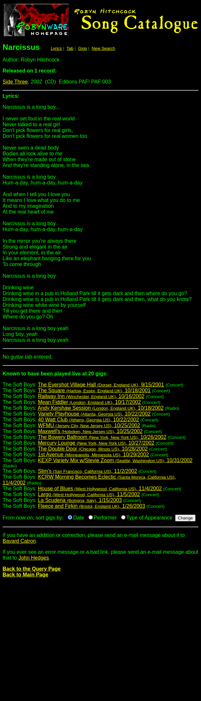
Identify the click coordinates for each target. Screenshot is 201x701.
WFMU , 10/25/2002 (89, 425)
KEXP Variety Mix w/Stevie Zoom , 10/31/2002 (115, 460)
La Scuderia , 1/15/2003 (80, 500)
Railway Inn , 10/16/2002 (91, 396)
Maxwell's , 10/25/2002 (90, 431)
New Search (103, 48)
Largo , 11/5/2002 (89, 494)
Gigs (82, 48)
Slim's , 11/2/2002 (87, 471)
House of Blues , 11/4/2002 (100, 488)
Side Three (15, 81)
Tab (70, 48)
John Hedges (33, 558)
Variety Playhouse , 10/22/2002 (94, 414)
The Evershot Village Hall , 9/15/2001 (101, 384)
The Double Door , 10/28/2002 (93, 448)
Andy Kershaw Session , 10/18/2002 (101, 408)
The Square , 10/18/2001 (94, 390)
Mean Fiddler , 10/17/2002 (89, 402)
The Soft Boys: (100, 376)
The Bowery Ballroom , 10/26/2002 (102, 437)
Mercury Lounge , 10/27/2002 (96, 443)
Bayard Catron (19, 541)
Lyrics (56, 48)
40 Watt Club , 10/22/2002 (88, 419)
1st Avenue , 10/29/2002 (93, 454)
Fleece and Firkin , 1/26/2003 (91, 506)
